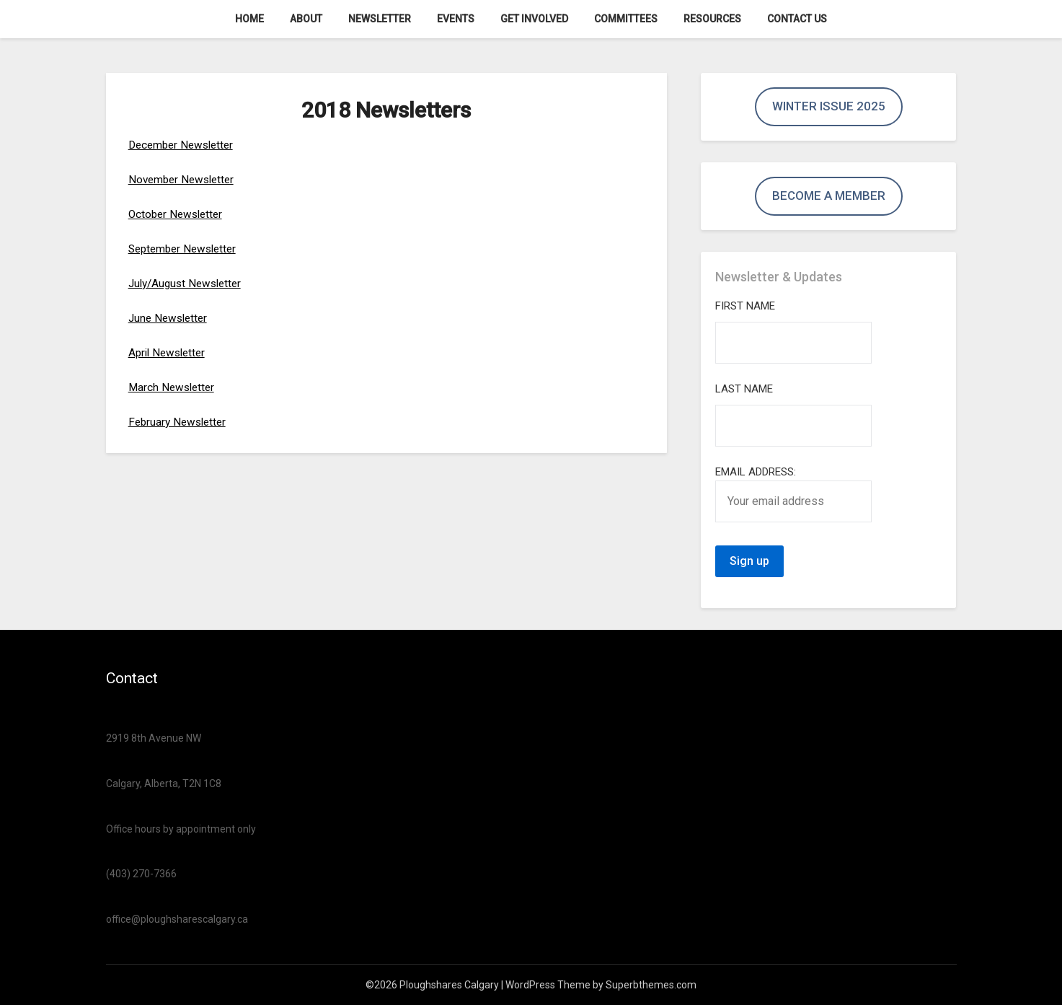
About (306, 19)
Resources (712, 19)
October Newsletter (178, 214)
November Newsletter (184, 179)
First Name (745, 305)
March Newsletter (173, 387)
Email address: (793, 493)
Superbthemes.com (651, 985)
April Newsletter (169, 352)
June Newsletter (170, 318)
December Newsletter (184, 145)
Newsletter (379, 19)
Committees (626, 19)
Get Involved (534, 19)
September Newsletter (186, 248)
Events (455, 19)
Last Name (744, 388)
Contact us (797, 19)
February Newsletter (179, 422)
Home (249, 19)
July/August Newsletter (188, 283)
